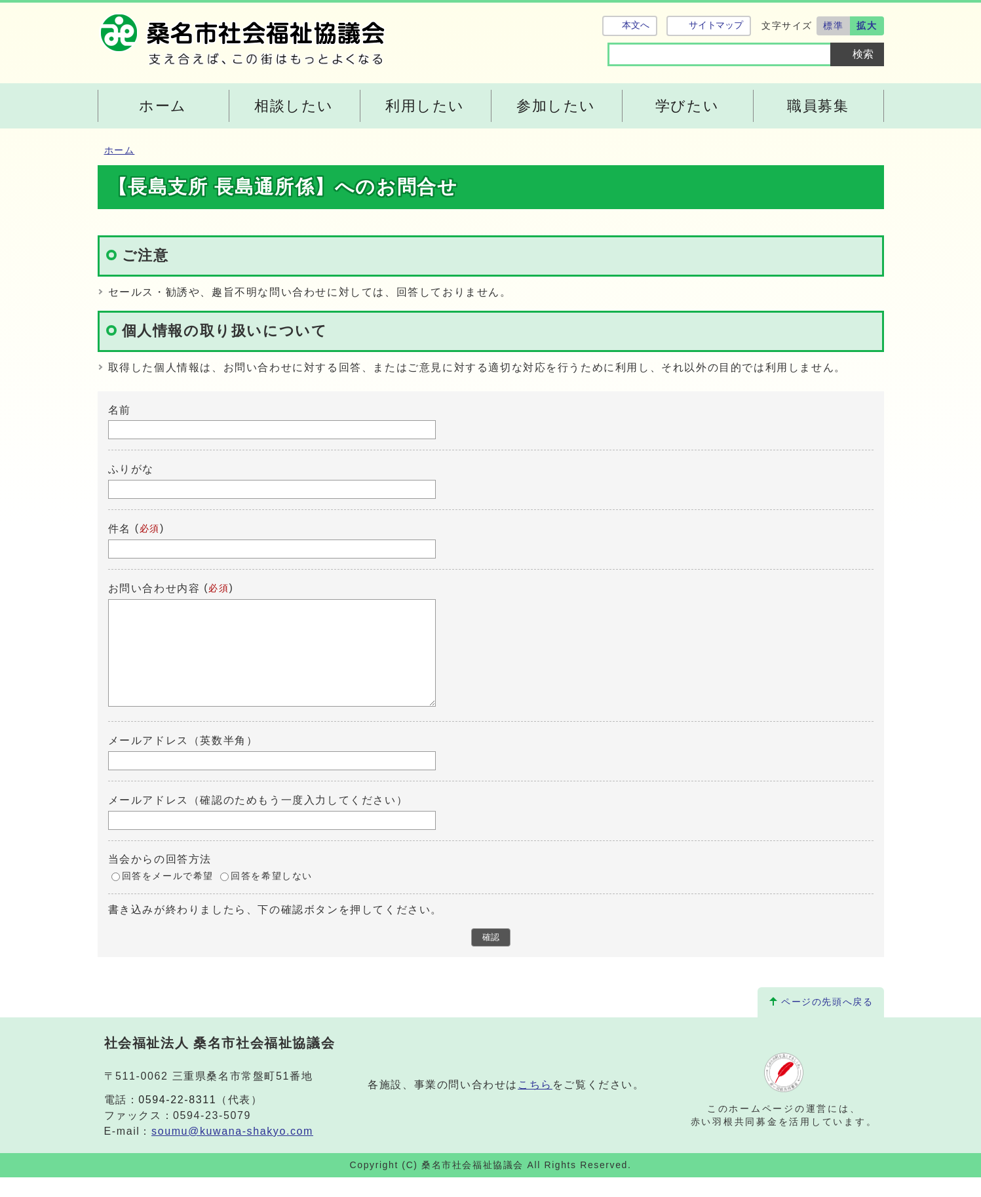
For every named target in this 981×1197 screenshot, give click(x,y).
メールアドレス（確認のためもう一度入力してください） (258, 819)
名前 (119, 409)
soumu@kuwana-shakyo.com (232, 1150)
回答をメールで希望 (168, 896)
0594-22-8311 (177, 1119)
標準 (833, 25)
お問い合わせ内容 (154, 588)
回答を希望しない (272, 896)
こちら (535, 1104)
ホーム (119, 150)
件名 (119, 528)
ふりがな (131, 469)
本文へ (635, 25)
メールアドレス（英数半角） (183, 760)
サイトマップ (716, 25)
